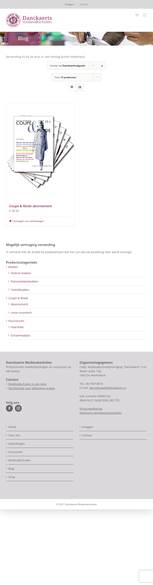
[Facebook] (9, 408)
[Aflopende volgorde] (102, 66)
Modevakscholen (19, 460)
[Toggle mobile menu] (145, 15)
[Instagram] (18, 408)
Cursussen (15, 452)
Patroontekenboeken (24, 281)
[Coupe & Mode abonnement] (40, 151)
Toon (65, 77)
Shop (11, 477)
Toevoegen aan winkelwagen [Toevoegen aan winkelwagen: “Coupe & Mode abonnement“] (28, 221)
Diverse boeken (21, 273)
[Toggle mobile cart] (137, 15)
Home (12, 427)
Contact (87, 435)
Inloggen (87, 427)
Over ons (14, 435)
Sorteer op (67, 65)
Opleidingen (16, 443)
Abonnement (19, 304)
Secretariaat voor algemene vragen (31, 388)
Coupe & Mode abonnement (30, 206)
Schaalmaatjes (20, 335)
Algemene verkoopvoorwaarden (100, 413)
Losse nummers (21, 312)
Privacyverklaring (90, 409)
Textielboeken (20, 290)
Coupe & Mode (18, 298)
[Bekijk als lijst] (80, 87)
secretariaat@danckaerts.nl (107, 388)
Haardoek (17, 327)
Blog (11, 468)
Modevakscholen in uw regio (27, 384)
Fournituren (16, 321)
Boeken (13, 267)
